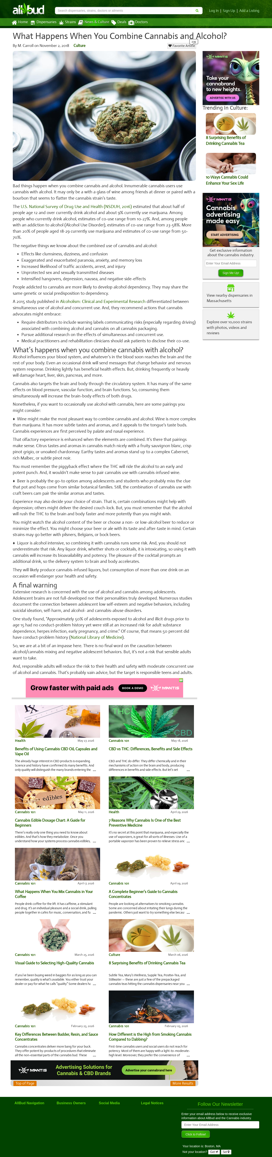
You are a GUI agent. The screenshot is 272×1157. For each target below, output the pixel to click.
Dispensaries (42, 22)
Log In (214, 11)
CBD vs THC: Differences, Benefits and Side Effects (150, 742)
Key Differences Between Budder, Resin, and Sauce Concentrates (56, 1030)
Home (19, 23)
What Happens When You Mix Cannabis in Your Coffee (54, 888)
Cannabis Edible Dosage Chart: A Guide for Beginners (50, 816)
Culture (80, 45)
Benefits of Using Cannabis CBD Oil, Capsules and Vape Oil (56, 745)
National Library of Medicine (96, 631)
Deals (115, 23)
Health (20, 734)
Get (214, 1146)
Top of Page (25, 1077)
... (94, 763)
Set (226, 1146)
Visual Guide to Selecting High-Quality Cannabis (54, 956)
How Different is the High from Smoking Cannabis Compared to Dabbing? (150, 1030)
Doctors (134, 23)
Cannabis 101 (119, 734)
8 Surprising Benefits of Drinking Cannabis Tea (147, 956)
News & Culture (91, 23)
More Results (183, 1077)
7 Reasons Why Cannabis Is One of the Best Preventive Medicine (144, 816)
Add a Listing (249, 11)
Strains (65, 22)
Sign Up (230, 11)
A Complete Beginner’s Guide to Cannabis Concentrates (143, 888)
